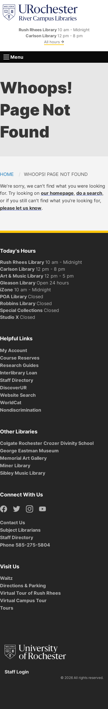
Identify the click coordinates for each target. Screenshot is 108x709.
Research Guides (19, 365)
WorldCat (10, 402)
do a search (89, 193)
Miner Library (15, 465)
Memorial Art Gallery (23, 458)
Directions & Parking (23, 585)
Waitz (6, 578)
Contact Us (12, 522)
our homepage (57, 193)
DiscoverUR (13, 387)
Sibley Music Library (22, 473)
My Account (13, 350)
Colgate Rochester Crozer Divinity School (47, 443)
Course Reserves (19, 358)
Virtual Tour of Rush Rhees (30, 593)
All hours (54, 41)
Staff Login (17, 672)
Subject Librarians (20, 530)
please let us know (20, 208)
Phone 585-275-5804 (25, 545)
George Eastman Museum (29, 450)
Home (7, 174)
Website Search (18, 395)
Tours (6, 608)
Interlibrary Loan (18, 373)
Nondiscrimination (20, 410)
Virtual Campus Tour (23, 600)
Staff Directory (16, 380)
